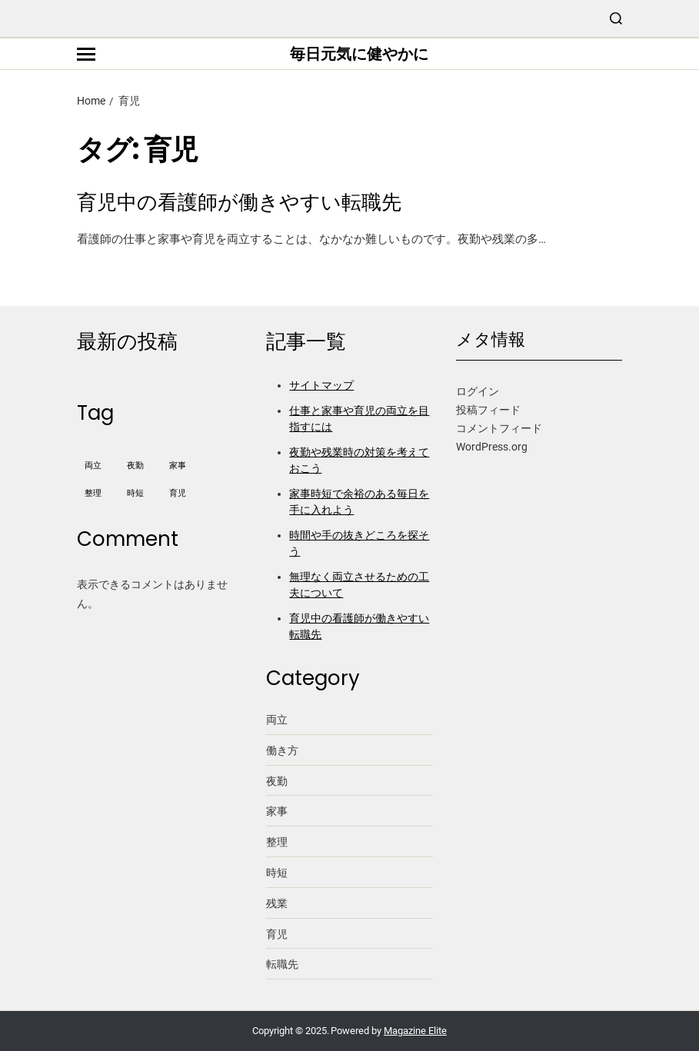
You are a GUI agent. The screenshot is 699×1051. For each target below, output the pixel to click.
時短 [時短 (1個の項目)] (135, 493)
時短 (277, 872)
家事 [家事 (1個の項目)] (177, 466)
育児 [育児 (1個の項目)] (177, 493)
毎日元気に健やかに (359, 54)
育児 (277, 934)
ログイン (477, 391)
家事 (277, 811)
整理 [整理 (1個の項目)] (93, 493)
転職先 (282, 964)
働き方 (282, 750)
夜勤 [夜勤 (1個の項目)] (135, 466)
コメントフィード (499, 428)
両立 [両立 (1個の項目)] (93, 466)
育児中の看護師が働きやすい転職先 (239, 202)
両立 (277, 719)
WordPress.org (492, 447)
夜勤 (277, 781)
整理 (277, 842)
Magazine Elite (415, 1030)
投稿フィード (488, 410)
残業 (277, 903)
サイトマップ (321, 385)
